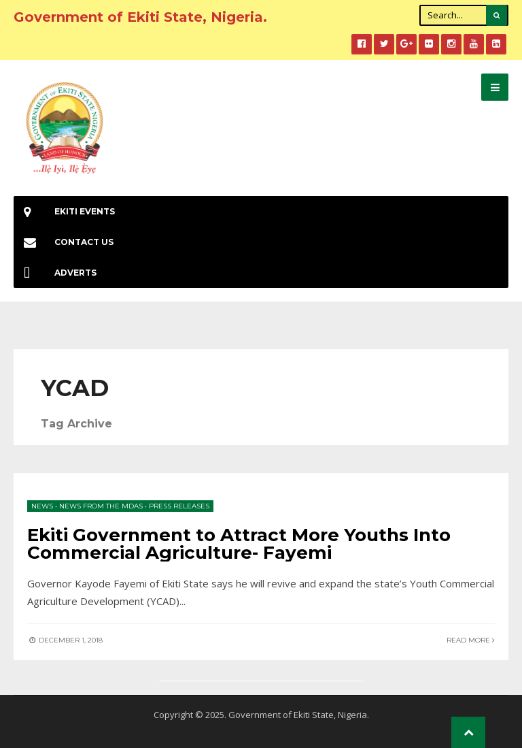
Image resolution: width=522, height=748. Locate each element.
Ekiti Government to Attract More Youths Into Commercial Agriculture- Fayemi (239, 544)
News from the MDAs (101, 506)
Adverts (55, 272)
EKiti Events (64, 211)
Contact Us (64, 242)
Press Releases (179, 506)
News (42, 506)
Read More (471, 640)
